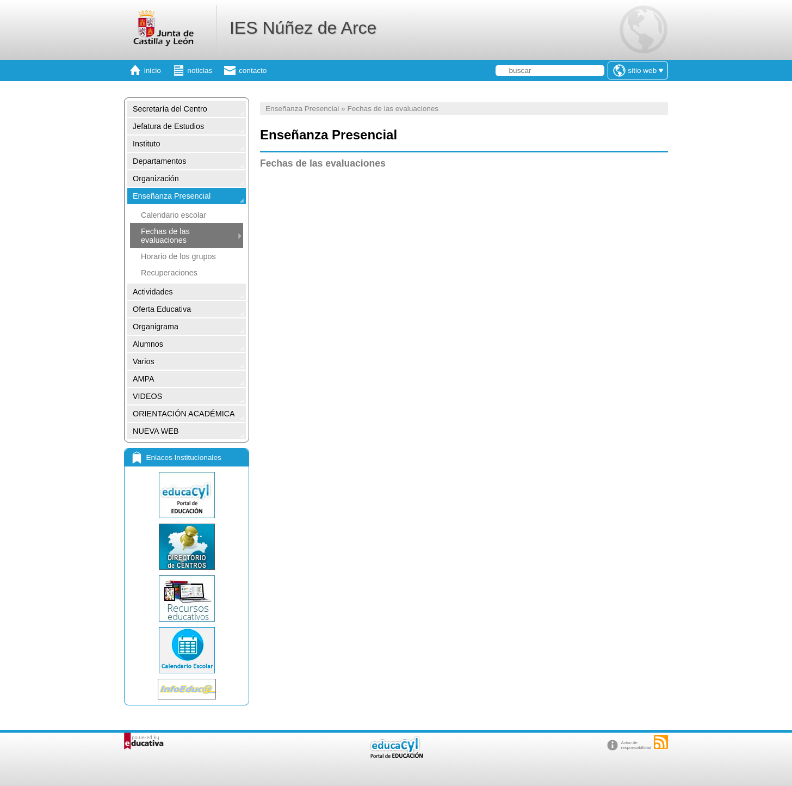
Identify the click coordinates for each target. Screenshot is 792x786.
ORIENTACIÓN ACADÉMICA (184, 413)
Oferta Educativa (162, 309)
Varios (143, 361)
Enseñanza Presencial (172, 196)
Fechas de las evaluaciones (165, 235)
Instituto (146, 143)
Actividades (153, 291)
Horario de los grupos (178, 256)
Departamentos (159, 161)
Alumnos (148, 344)
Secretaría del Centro (170, 109)
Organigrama (155, 326)
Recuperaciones (169, 272)
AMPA (143, 378)
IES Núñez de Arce (303, 28)
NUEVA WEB (156, 431)
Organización (156, 178)
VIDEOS (147, 396)
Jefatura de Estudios (168, 126)
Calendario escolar (173, 215)
